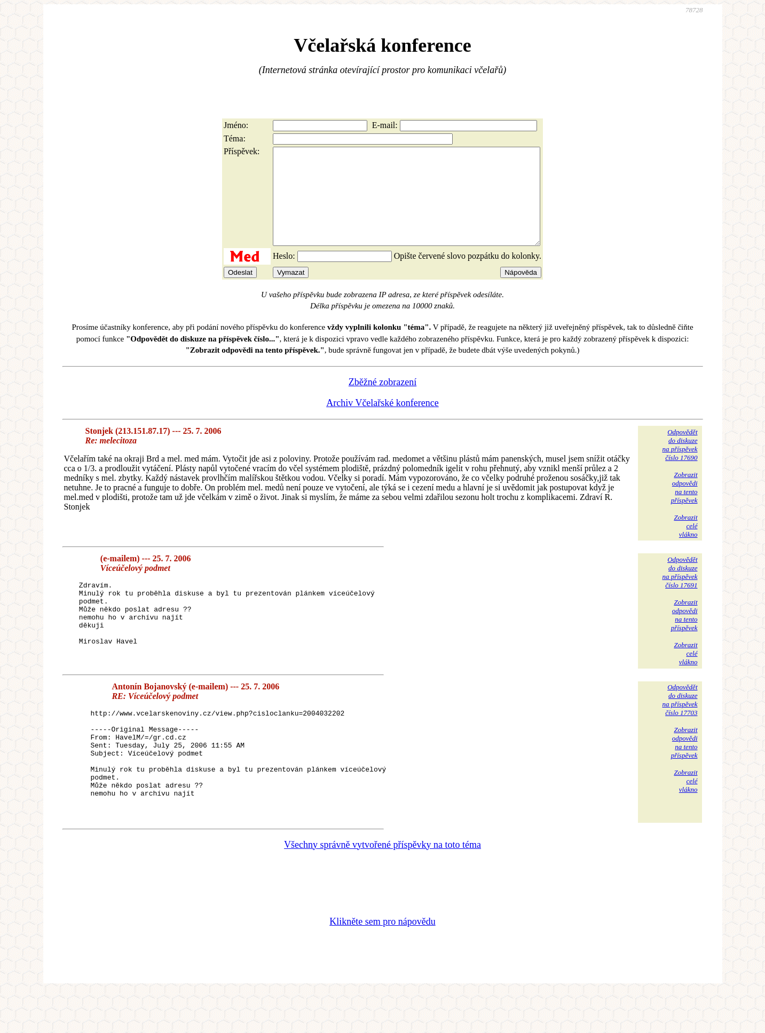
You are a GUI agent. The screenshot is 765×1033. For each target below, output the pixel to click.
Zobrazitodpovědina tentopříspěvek (684, 506)
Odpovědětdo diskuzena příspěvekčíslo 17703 (679, 719)
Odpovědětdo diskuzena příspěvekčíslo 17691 (679, 591)
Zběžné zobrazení (382, 401)
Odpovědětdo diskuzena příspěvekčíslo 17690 (679, 464)
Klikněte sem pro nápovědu (382, 961)
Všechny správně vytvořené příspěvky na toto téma (382, 884)
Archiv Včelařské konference (382, 422)
